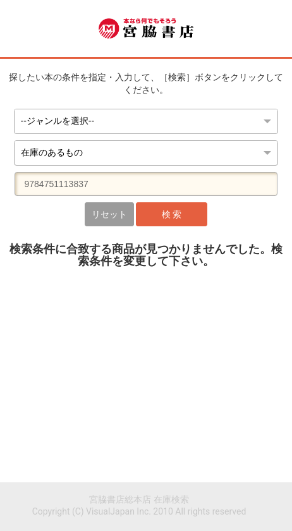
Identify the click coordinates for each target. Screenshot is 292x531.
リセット (109, 214)
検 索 (171, 214)
